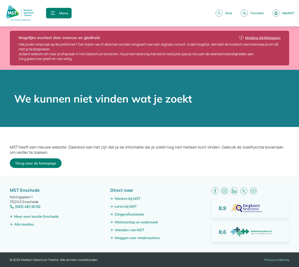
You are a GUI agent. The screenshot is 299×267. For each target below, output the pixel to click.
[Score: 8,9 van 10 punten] (250, 208)
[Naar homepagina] (20, 13)
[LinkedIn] (234, 190)
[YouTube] (253, 190)
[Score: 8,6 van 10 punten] (250, 232)
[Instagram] (224, 190)
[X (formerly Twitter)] (243, 190)
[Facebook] (214, 190)
